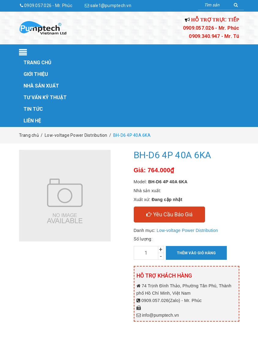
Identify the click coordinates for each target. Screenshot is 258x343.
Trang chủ (37, 62)
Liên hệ (32, 121)
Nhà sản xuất (41, 86)
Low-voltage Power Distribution (187, 230)
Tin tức (33, 109)
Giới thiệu (36, 74)
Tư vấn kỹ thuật (45, 97)
